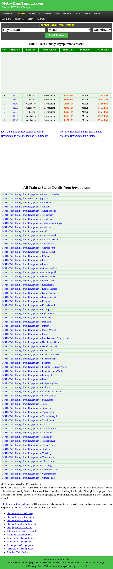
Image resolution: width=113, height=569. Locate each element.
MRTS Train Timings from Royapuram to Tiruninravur (28, 420)
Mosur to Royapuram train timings (78, 135)
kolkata (67, 13)
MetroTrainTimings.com (22, 3)
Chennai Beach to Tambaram (20, 517)
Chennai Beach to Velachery (20, 513)
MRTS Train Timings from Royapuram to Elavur (25, 260)
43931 (15, 108)
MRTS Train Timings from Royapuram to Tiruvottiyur (27, 445)
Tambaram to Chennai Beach (20, 538)
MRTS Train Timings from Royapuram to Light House (28, 313)
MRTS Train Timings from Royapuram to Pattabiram (27, 350)
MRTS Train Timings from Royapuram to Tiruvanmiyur (28, 441)
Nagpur (41, 19)
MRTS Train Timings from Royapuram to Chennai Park (28, 247)
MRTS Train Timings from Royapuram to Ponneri (25, 379)
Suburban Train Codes (17, 552)
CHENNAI (21, 13)
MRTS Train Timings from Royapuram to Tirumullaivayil (29, 416)
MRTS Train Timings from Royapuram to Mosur (25, 334)
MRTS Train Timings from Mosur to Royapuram (25, 198)
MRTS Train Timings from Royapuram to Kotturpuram (28, 309)
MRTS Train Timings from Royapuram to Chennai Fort (28, 243)
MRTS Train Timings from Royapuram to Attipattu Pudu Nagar (32, 223)
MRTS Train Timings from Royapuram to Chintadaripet (28, 252)
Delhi (77, 13)
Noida (30, 19)
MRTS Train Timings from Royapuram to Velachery (27, 453)
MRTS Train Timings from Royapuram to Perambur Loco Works (32, 371)
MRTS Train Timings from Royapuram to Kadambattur (28, 284)
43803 (15, 99)
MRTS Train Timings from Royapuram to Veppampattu (28, 457)
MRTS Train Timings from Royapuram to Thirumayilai (28, 412)
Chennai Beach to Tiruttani (19, 520)
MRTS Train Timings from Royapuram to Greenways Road (30, 268)
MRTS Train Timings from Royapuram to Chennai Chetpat (30, 239)
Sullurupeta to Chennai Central (21, 531)
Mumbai (47, 13)
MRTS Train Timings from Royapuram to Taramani (26, 408)
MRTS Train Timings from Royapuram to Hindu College (29, 276)
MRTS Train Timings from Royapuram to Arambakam (28, 219)
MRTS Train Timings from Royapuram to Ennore (25, 264)
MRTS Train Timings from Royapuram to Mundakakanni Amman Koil (35, 338)
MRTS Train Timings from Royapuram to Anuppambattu (29, 211)
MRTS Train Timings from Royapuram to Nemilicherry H (29, 346)
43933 (15, 116)
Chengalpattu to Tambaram (19, 527)
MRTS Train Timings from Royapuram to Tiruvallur (27, 436)
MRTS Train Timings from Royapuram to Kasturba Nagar (29, 289)
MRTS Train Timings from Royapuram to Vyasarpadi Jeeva (30, 469)
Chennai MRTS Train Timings (15, 7)
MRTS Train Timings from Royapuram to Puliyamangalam (30, 383)
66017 (15, 112)
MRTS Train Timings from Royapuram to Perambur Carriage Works (34, 367)
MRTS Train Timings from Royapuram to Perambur (26, 363)
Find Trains (56, 35)
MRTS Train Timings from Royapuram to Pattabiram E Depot (31, 354)
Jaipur (87, 13)
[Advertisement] (56, 72)
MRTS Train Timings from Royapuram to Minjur (25, 326)
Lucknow (6, 19)
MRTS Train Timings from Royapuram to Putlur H (26, 387)
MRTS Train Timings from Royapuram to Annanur (26, 206)
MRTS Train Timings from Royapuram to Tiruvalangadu (29, 428)
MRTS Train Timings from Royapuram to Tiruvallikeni (28, 432)
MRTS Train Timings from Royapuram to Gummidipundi (29, 272)
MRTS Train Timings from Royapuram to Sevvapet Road (29, 395)
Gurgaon (19, 19)
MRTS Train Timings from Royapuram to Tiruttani (26, 424)
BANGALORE (34, 13)
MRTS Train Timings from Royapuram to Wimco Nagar (28, 478)
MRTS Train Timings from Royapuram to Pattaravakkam (29, 358)
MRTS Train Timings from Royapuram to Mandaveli (27, 321)
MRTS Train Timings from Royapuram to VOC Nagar (27, 465)
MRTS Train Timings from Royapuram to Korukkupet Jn (29, 305)
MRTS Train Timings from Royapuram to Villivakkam (28, 461)
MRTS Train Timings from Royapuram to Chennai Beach (29, 235)
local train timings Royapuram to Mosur (22, 131)
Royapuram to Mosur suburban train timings (24, 135)
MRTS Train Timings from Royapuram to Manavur (26, 317)
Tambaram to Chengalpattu (19, 541)
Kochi (97, 13)
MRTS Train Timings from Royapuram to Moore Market (29, 330)
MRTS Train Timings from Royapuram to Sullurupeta (27, 400)
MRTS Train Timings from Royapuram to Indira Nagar (28, 280)
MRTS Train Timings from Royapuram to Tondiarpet (27, 449)
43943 (15, 120)
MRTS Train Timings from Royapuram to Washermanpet (29, 473)
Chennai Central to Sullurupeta (21, 524)
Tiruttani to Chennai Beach (19, 534)
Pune (56, 13)
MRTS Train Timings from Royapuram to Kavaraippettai (29, 297)
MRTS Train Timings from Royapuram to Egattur (25, 256)
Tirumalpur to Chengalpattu (20, 545)
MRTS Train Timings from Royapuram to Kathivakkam (28, 293)
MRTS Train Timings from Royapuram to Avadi (25, 231)
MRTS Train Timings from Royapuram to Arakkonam (27, 215)
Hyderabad (7, 13)
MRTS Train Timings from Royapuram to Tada (24, 404)
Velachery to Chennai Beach (20, 548)
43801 (15, 95)
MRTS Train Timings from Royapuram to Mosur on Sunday (30, 194)
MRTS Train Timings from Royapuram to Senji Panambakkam (31, 391)
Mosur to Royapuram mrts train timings (81, 131)
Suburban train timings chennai (16, 504)
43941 (15, 103)
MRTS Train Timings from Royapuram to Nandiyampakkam (30, 342)
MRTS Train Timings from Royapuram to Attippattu (27, 227)
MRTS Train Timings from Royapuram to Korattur (26, 301)
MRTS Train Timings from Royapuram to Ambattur (26, 202)
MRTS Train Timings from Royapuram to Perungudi (27, 375)
